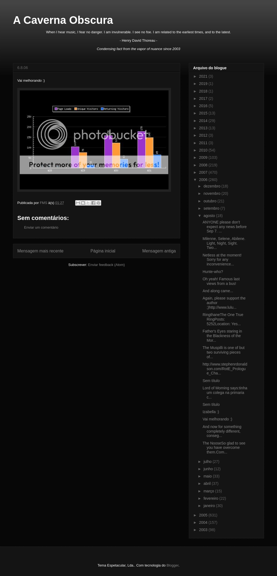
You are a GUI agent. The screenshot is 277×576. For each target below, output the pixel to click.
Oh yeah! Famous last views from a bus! (221, 281)
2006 (204, 179)
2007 (204, 172)
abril (207, 483)
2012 (204, 135)
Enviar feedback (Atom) (106, 265)
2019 (204, 83)
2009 (204, 157)
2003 (204, 530)
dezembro (212, 186)
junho (208, 469)
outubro (210, 201)
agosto (209, 215)
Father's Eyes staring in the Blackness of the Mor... (222, 336)
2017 (204, 98)
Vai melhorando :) (217, 419)
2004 (204, 522)
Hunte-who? (213, 271)
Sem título (211, 380)
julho (207, 461)
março (209, 491)
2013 (204, 128)
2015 (204, 113)
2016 (204, 106)
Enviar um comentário (41, 227)
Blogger (173, 565)
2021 (204, 76)
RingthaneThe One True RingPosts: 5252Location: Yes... (223, 319)
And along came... (218, 291)
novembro (212, 193)
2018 (204, 91)
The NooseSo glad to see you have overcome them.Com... (224, 448)
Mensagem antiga (159, 251)
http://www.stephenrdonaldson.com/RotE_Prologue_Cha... (225, 369)
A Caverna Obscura (63, 20)
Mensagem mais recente (40, 251)
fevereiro (211, 498)
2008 (204, 165)
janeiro (209, 505)
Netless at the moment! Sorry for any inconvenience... (222, 259)
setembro (211, 208)
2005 (204, 515)
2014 (204, 121)
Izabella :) (211, 412)
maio (208, 476)
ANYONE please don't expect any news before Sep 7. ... (225, 226)
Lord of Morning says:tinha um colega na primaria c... (225, 392)
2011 (204, 143)
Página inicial (102, 251)
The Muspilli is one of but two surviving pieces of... (224, 352)
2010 (204, 150)
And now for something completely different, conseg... (222, 431)
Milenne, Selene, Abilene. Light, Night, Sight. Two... (224, 243)
